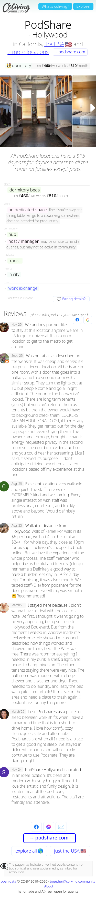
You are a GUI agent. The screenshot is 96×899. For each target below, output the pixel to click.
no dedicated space (27, 209)
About (49, 886)
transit (14, 260)
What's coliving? (55, 6)
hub (12, 234)
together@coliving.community (72, 881)
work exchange (23, 288)
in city (13, 274)
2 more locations (28, 51)
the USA (54, 44)
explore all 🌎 (29, 851)
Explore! (83, 6)
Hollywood (50, 34)
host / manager (23, 241)
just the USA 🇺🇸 (70, 851)
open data (8, 881)
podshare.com (69, 52)
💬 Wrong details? (71, 298)
